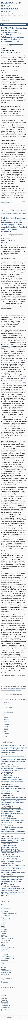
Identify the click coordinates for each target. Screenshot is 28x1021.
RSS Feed (5, 982)
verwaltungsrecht (22, 213)
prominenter (12, 690)
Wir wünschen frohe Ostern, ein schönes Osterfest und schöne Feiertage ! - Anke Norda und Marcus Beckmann (12, 840)
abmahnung (4, 904)
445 (21, 419)
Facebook (6, 733)
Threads (6, 729)
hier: (24, 675)
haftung (3, 926)
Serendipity (9, 1017)
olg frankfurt (4, 942)
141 (26, 417)
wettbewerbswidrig (6, 972)
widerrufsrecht (5, 974)
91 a (14, 564)
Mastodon (6, 724)
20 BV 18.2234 (16, 52)
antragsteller (23, 686)
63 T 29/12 (6, 344)
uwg (2, 965)
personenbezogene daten (8, 947)
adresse (13, 686)
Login (2, 990)
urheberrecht (4, 960)
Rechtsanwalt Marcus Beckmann (16, 44)
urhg (2, 963)
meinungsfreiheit (5, 940)
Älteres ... (3, 1011)
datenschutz (4, 911)
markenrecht (4, 936)
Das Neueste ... (5, 1009)
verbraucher (4, 967)
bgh (2, 910)
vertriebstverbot (15, 213)
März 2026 (4, 1000)
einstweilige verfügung (8, 688)
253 (26, 339)
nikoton (16, 210)
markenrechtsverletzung (7, 938)
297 (15, 419)
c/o (1, 688)
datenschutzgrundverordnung (9, 913)
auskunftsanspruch (6, 908)
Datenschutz (7, 719)
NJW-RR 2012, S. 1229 (16, 344)
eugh (2, 920)
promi (8, 690)
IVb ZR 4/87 (20, 435)
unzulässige (8, 213)
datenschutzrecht (5, 915)
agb (2, 906)
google (3, 924)
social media (4, 952)
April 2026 (4, 998)
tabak (2, 211)
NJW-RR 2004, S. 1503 (12, 362)
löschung (3, 933)
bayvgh (12, 210)
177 (25, 382)
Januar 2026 (4, 1003)
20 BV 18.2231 (5, 52)
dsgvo (2, 917)
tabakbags (6, 211)
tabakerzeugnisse (13, 211)
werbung (3, 969)
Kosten (5, 714)
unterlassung (4, 954)
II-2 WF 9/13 (18, 376)
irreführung (4, 929)
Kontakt (6, 717)
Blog (5, 705)
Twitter (5, 736)
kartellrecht (4, 931)
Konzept (6, 709)
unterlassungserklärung (7, 958)
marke (2, 935)
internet (3, 927)
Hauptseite (6, 702)
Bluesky (6, 726)
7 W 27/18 (4, 242)
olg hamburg (4, 690)
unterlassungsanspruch (7, 956)
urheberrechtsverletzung (7, 961)
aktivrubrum (17, 686)
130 (3, 348)
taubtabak (3, 213)
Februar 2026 (4, 1002)
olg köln (3, 945)
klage (14, 688)
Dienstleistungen (8, 712)
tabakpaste (19, 211)
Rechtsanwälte (8, 707)
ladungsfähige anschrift (21, 688)
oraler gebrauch (22, 210)
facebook (3, 922)
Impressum (7, 721)
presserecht (4, 949)
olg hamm (3, 944)
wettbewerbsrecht (6, 970)
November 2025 (5, 1007)
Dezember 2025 (5, 1005)
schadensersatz (5, 951)
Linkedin (6, 731)
